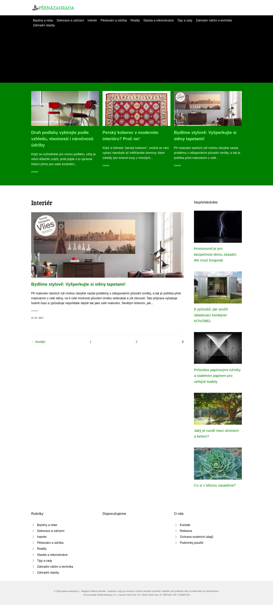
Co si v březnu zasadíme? (215, 485)
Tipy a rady (184, 20)
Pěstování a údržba (114, 20)
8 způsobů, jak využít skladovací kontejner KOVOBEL (211, 315)
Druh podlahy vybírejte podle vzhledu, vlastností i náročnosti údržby (62, 138)
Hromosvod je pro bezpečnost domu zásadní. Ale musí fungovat (215, 254)
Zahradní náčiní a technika (214, 20)
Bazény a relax (43, 20)
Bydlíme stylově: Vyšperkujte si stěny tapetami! (78, 284)
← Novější (38, 342)
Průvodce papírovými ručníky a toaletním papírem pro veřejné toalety (217, 376)
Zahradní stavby (44, 25)
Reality (135, 20)
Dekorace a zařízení (70, 20)
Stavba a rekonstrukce (158, 20)
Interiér (92, 20)
